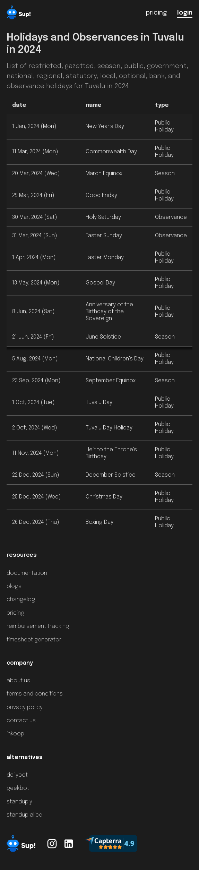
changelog (21, 600)
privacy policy (25, 707)
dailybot (17, 775)
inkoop (15, 734)
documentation (27, 573)
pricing (15, 613)
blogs (14, 586)
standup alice (24, 815)
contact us (21, 721)
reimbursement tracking (38, 626)
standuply (19, 802)
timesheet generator (34, 640)
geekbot (18, 788)
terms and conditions (35, 694)
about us (18, 681)
